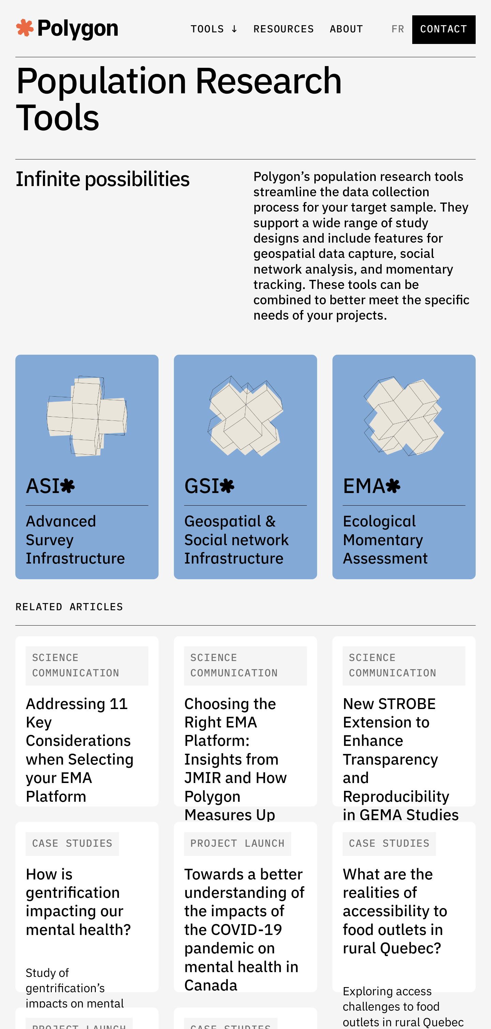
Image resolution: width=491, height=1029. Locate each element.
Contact (443, 29)
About (346, 29)
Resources (283, 29)
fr (398, 29)
